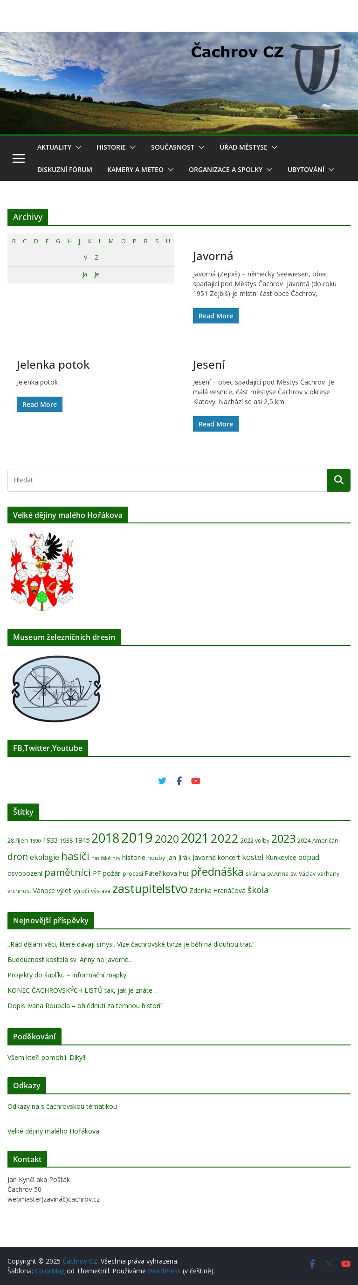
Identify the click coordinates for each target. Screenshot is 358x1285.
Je (97, 274)
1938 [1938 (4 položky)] (66, 841)
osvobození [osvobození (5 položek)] (24, 873)
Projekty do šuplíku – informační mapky (66, 974)
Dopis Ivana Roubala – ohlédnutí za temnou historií (84, 1005)
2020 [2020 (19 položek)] (167, 838)
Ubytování (306, 169)
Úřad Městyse (244, 147)
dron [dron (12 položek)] (17, 857)
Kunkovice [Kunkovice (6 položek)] (281, 857)
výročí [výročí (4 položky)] (81, 891)
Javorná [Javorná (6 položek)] (204, 857)
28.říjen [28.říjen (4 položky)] (17, 841)
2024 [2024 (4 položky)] (303, 841)
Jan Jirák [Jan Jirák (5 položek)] (179, 857)
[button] (76, 147)
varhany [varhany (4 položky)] (328, 874)
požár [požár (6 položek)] (112, 873)
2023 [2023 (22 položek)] (283, 838)
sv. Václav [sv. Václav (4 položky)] (303, 874)
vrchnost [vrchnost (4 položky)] (19, 891)
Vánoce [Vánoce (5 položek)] (44, 890)
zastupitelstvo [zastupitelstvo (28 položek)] (149, 888)
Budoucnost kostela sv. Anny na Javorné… (70, 959)
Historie (111, 147)
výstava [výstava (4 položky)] (100, 891)
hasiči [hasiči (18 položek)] (75, 856)
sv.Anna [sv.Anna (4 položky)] (278, 874)
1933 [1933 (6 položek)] (50, 840)
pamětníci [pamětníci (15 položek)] (67, 872)
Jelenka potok (53, 364)
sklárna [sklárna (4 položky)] (255, 874)
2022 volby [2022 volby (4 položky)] (255, 841)
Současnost (172, 147)
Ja (85, 274)
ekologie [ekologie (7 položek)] (44, 857)
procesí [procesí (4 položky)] (133, 874)
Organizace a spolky (225, 169)
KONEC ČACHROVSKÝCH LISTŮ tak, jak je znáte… (82, 990)
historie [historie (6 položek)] (133, 857)
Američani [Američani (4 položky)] (326, 841)
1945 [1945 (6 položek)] (82, 840)
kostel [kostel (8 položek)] (253, 857)
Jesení (209, 364)
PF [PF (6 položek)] (97, 873)
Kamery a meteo (135, 169)
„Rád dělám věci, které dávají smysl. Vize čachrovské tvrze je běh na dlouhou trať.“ (131, 944)
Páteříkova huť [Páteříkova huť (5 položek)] (167, 873)
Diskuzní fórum (64, 169)
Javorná (213, 255)
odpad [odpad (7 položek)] (308, 857)
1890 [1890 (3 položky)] (35, 841)
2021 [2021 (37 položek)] (195, 837)
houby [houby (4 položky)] (156, 858)
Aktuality (54, 147)
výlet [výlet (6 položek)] (64, 890)
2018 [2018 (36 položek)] (105, 837)
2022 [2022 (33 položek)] (225, 838)
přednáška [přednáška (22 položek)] (217, 871)
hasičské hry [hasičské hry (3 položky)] (105, 858)
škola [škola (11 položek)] (258, 889)
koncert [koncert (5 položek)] (229, 857)
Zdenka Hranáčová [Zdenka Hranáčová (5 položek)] (217, 890)
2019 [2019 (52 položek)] (137, 837)
